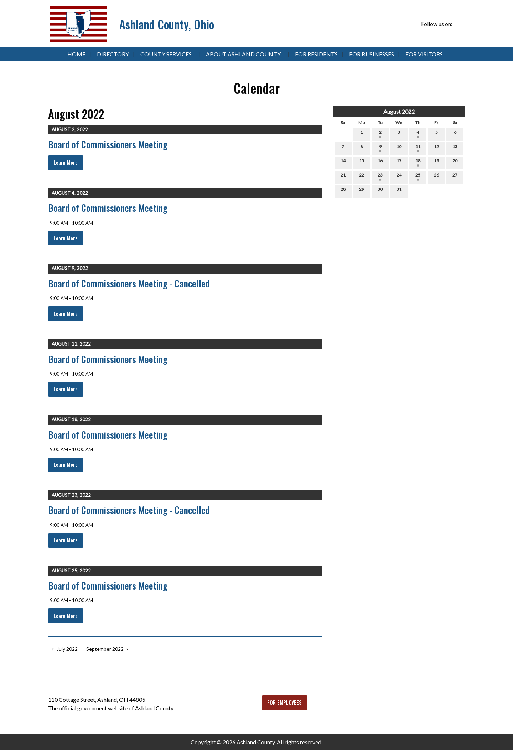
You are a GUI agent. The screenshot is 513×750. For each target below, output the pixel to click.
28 (343, 191)
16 (380, 162)
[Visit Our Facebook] (459, 24)
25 (417, 176)
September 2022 (105, 649)
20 (454, 162)
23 (380, 176)
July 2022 (67, 649)
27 (454, 176)
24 (399, 176)
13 (454, 148)
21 (343, 176)
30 (380, 191)
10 (399, 148)
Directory (113, 54)
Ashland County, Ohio (166, 24)
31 (399, 191)
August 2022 (399, 111)
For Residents (316, 54)
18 (417, 162)
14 (343, 162)
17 (399, 162)
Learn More (65, 162)
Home (76, 54)
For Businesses (371, 54)
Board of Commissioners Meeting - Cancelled (129, 283)
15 (361, 162)
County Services (166, 54)
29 (361, 191)
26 (436, 176)
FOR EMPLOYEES (284, 702)
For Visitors (424, 54)
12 (436, 148)
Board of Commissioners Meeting (107, 144)
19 (436, 162)
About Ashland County (243, 54)
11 (417, 148)
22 (361, 176)
